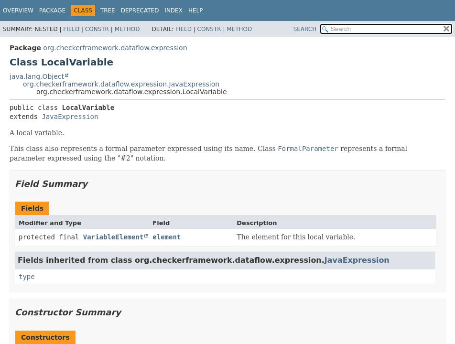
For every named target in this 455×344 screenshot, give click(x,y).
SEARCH (305, 29)
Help (195, 10)
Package (52, 10)
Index (173, 10)
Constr (97, 29)
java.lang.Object (37, 76)
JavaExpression (70, 116)
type (27, 276)
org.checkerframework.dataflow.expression (115, 48)
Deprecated (140, 10)
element (166, 237)
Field (71, 29)
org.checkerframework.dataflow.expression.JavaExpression (121, 84)
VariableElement (113, 237)
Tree (107, 10)
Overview (18, 10)
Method (127, 29)
